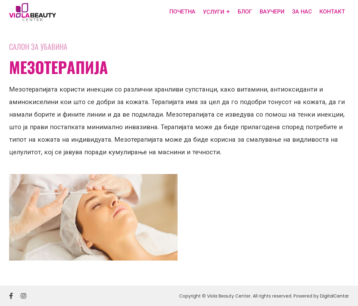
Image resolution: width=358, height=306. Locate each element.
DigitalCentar (334, 296)
